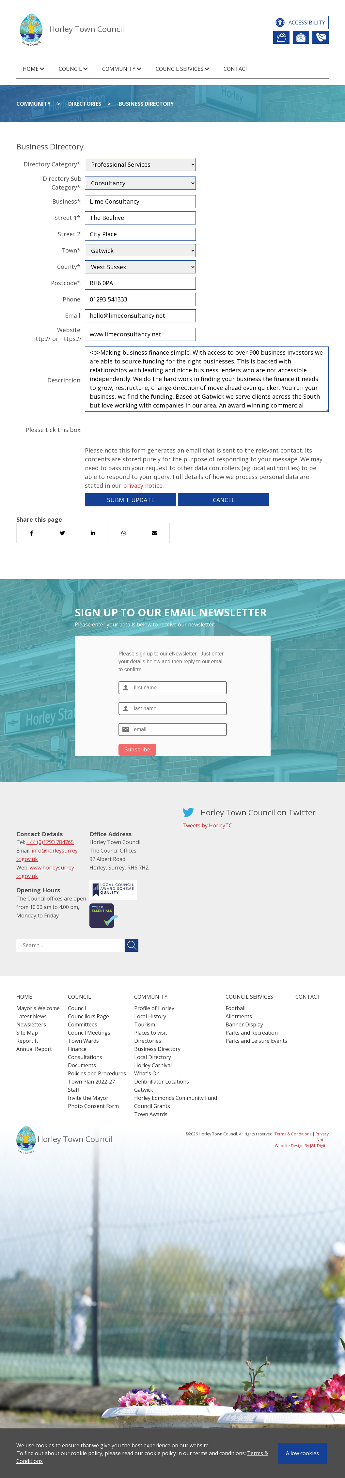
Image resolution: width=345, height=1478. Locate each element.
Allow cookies (302, 1453)
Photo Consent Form (93, 1106)
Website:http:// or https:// (57, 334)
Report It (281, 37)
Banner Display (244, 1024)
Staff (73, 1089)
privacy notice (143, 485)
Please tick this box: (54, 430)
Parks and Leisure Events (256, 1040)
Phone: (72, 299)
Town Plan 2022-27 (91, 1081)
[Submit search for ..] (131, 945)
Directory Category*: (53, 164)
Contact (236, 68)
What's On (147, 1073)
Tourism (144, 1024)
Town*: (71, 250)
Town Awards (150, 1114)
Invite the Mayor (88, 1097)
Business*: (67, 201)
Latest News (31, 1016)
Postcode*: (66, 283)
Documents (82, 1065)
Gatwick (143, 1089)
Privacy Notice (322, 1137)
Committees (82, 1024)
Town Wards (83, 1040)
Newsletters (31, 1024)
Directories (84, 103)
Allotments (239, 1016)
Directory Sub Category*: (62, 183)
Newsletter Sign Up (301, 37)
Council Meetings (89, 1032)
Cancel (224, 500)
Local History (150, 1016)
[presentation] (134, 430)
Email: (73, 315)
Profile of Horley (154, 1008)
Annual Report (34, 1049)
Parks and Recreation (252, 1032)
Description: (64, 380)
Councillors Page (88, 1016)
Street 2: (70, 234)
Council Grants (152, 1106)
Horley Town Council (86, 28)
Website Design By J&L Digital (302, 1145)
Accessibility (307, 22)
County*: (69, 266)
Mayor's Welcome (38, 1008)
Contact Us (320, 37)
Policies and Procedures (97, 1073)
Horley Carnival (153, 1065)
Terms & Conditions (292, 1134)
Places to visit (150, 1032)
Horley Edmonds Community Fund (175, 1097)
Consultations (85, 1057)
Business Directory (146, 103)
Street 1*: (68, 218)
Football (235, 1008)
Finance (77, 1049)
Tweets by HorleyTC (207, 825)
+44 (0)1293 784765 (50, 842)
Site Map (27, 1032)
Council (77, 1008)
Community (33, 103)
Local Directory (152, 1057)
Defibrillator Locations (161, 1081)
